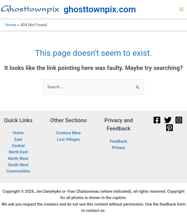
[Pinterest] (169, 128)
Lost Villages (68, 139)
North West (18, 158)
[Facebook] (157, 120)
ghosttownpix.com (100, 9)
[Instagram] (179, 120)
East (18, 139)
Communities (18, 171)
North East (18, 152)
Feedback (118, 141)
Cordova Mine (68, 132)
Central (18, 145)
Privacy (118, 147)
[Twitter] (168, 120)
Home (18, 132)
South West (18, 164)
